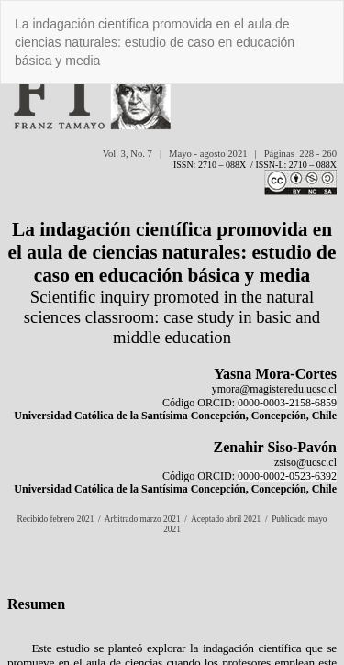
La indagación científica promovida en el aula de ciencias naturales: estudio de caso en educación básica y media (154, 42)
